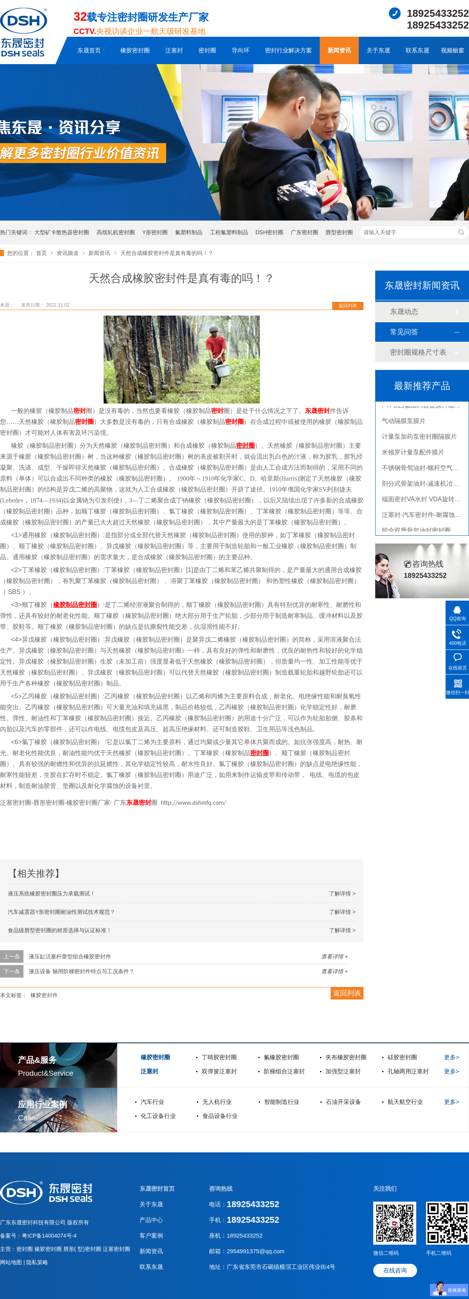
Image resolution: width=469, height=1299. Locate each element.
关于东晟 (378, 50)
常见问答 (404, 332)
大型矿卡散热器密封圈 (61, 232)
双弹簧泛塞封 (219, 1071)
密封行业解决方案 (288, 50)
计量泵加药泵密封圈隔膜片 (419, 439)
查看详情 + (334, 956)
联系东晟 (417, 50)
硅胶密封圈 (402, 1057)
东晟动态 (404, 312)
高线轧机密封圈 (116, 232)
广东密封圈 (304, 232)
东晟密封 (317, 410)
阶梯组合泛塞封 (284, 1071)
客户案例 (151, 1235)
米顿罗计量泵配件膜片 (413, 455)
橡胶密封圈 (135, 50)
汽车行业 (152, 1101)
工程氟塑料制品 (229, 232)
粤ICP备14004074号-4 (49, 1236)
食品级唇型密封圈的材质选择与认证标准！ (60, 930)
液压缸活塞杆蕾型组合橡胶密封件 (70, 956)
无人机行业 (217, 1101)
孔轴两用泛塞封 (408, 1071)
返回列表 (347, 306)
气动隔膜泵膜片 (404, 423)
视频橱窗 (452, 50)
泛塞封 (174, 50)
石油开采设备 (343, 1101)
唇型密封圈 (339, 232)
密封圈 (207, 50)
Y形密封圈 (155, 232)
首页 (42, 253)
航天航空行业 (405, 1101)
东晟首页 (89, 50)
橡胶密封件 (44, 995)
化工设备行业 (158, 1115)
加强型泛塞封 (343, 1071)
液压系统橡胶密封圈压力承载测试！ (51, 893)
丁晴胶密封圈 (219, 1057)
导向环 (240, 50)
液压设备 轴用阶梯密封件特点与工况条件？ (81, 971)
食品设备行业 (220, 1115)
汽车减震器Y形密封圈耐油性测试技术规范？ (61, 912)
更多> (451, 1057)
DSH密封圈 (270, 232)
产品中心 (151, 1219)
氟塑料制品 (188, 232)
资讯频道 (68, 253)
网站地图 (11, 1262)
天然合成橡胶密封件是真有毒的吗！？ (166, 253)
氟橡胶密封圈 (281, 1057)
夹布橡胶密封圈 (346, 1057)
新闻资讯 (339, 50)
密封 (79, 410)
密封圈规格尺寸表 (418, 352)
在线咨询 (395, 1270)
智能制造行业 (281, 1101)
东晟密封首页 (157, 1188)
